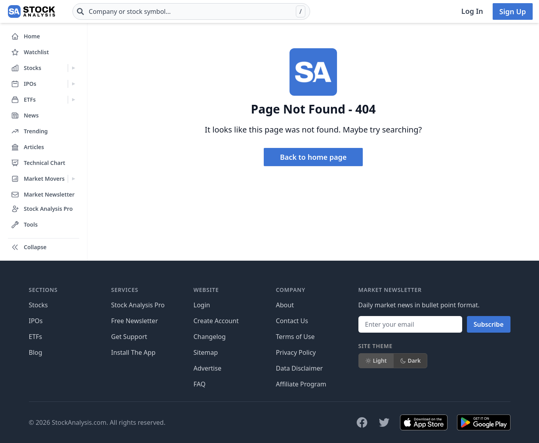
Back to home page (313, 157)
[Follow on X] (384, 422)
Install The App (133, 352)
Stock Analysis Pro (138, 305)
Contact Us (292, 320)
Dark (410, 360)
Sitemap (206, 352)
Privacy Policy (296, 352)
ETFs (35, 336)
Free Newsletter (134, 320)
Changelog (210, 336)
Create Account (216, 320)
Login (202, 305)
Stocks (38, 305)
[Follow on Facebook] (362, 422)
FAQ (200, 384)
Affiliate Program (301, 384)
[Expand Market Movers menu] (73, 179)
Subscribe (489, 324)
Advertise (207, 368)
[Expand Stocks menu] (73, 68)
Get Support (129, 336)
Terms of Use (295, 336)
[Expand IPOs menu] (73, 84)
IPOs (36, 320)
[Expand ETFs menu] (73, 100)
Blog (35, 352)
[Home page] (31, 11)
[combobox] (191, 11)
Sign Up (512, 11)
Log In (472, 11)
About (285, 305)
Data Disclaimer (299, 368)
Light (376, 360)
